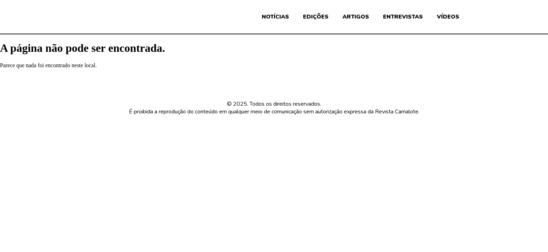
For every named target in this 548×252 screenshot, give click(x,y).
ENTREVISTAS (403, 17)
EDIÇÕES (316, 17)
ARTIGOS (355, 17)
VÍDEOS (448, 17)
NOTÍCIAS (275, 17)
